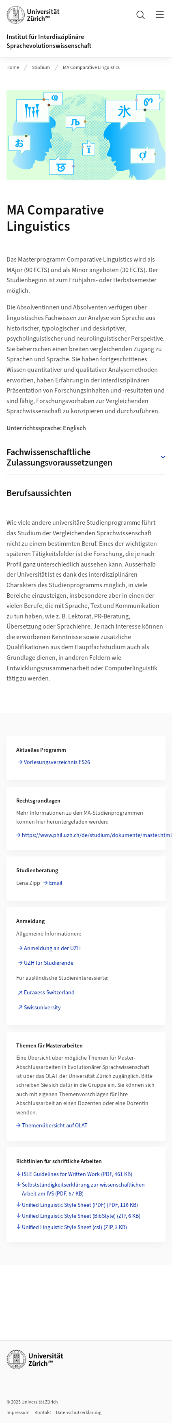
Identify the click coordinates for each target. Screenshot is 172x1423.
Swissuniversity (42, 1008)
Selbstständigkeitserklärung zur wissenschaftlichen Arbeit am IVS (83, 1189)
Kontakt (42, 1412)
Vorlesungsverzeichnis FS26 (57, 762)
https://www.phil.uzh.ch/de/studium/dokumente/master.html (97, 835)
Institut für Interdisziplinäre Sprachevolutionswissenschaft (48, 41)
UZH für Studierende (48, 963)
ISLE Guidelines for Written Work (77, 1174)
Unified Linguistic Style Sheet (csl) (74, 1227)
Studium (41, 67)
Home (12, 67)
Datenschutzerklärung (78, 1412)
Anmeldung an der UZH (52, 948)
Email (55, 883)
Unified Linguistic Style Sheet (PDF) (80, 1205)
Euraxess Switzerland (49, 993)
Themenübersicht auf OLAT (55, 1126)
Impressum (18, 1412)
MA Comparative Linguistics (91, 67)
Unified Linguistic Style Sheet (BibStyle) (81, 1216)
